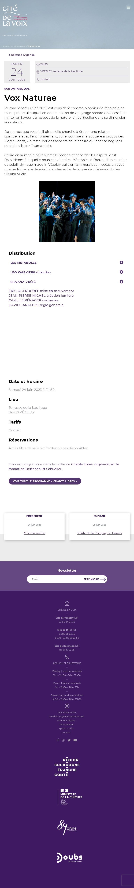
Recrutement (66, 724)
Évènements (18, 46)
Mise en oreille (34, 533)
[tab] (67, 262)
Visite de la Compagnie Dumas (99, 533)
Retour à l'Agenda (22, 54)
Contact (66, 732)
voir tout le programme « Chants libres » (45, 481)
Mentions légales (66, 720)
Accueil (6, 46)
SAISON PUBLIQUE (16, 88)
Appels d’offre (66, 728)
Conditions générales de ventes (66, 716)
